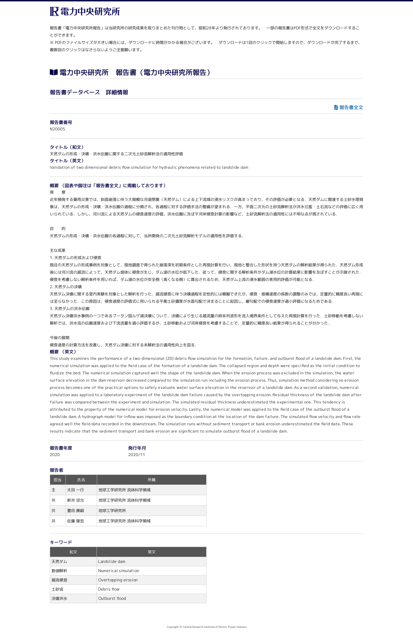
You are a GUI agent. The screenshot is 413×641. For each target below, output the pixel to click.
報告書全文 (351, 107)
